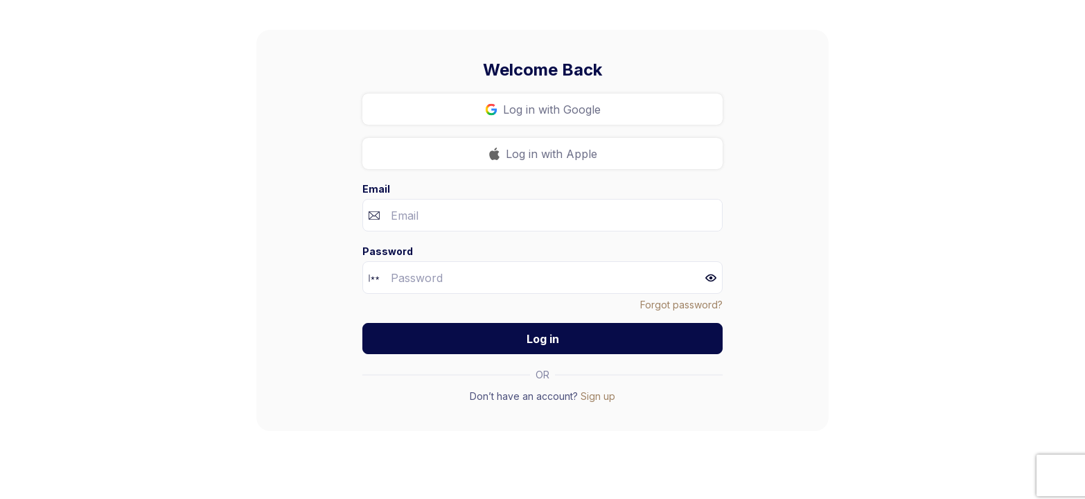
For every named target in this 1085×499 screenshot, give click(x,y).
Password (387, 251)
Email (376, 189)
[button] (711, 277)
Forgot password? (681, 304)
